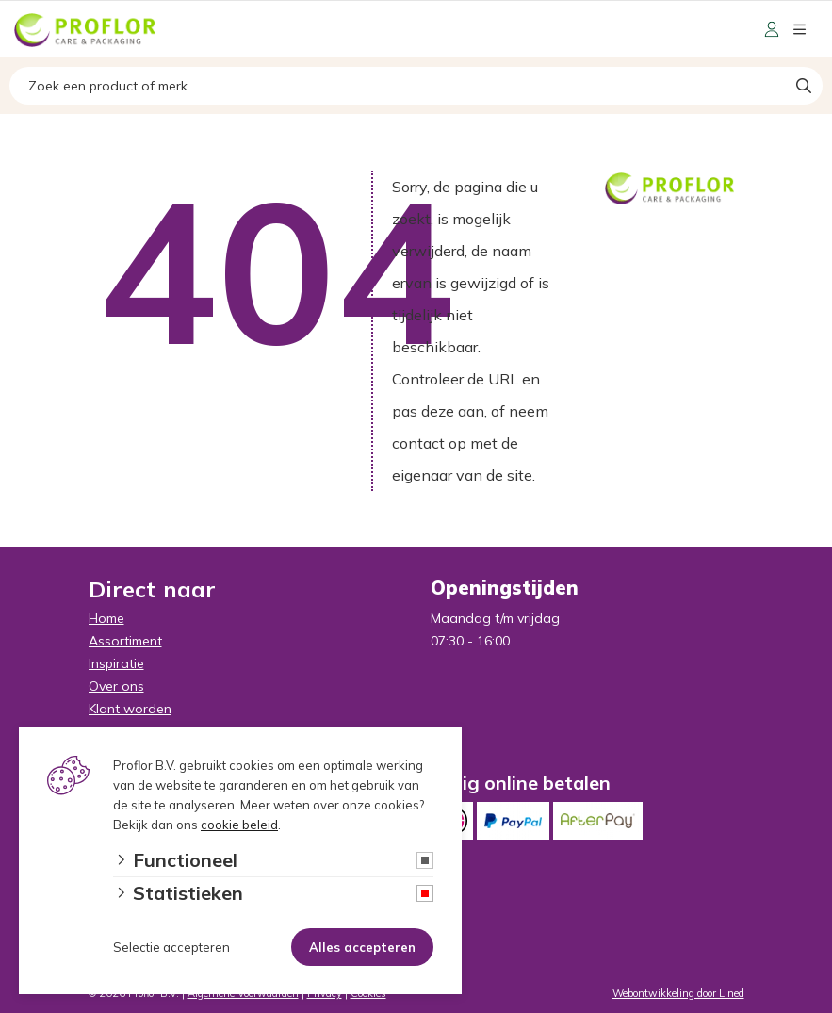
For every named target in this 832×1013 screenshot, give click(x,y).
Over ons (116, 686)
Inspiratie (116, 663)
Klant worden (130, 708)
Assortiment (125, 640)
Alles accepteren (362, 947)
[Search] (804, 86)
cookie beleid (239, 824)
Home (106, 618)
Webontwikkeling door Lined (678, 993)
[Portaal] (771, 29)
